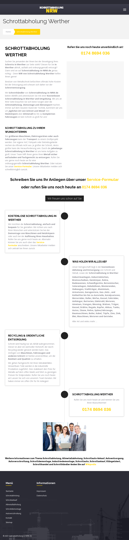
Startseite (9, 491)
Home (8, 32)
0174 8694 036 (94, 187)
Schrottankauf (11, 500)
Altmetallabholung (13, 504)
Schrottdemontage (13, 509)
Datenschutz (42, 495)
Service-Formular (103, 179)
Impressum (41, 491)
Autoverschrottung (13, 513)
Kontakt (9, 518)
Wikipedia (90, 464)
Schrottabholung (12, 495)
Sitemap (9, 522)
